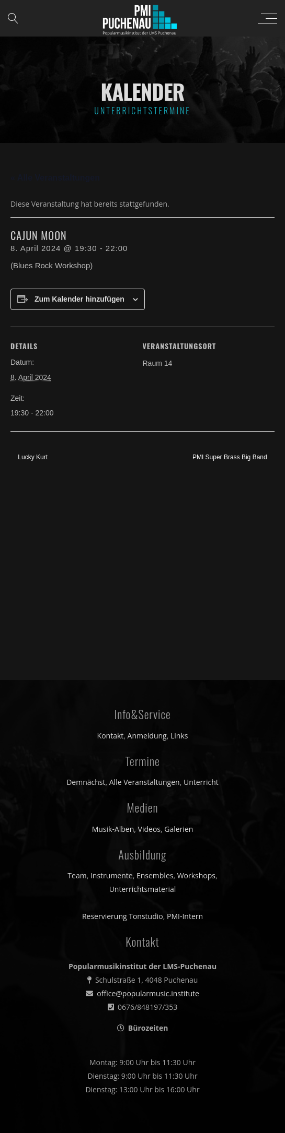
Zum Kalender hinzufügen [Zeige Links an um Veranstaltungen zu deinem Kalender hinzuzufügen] (79, 299)
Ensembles (155, 689)
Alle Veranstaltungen (144, 595)
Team (76, 689)
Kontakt (110, 548)
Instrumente (111, 689)
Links (179, 548)
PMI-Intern (185, 729)
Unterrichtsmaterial (142, 702)
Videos (149, 642)
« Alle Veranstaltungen (55, 177)
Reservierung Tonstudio (122, 729)
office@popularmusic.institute (148, 806)
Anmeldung (147, 548)
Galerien (178, 642)
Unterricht (201, 595)
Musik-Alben (113, 642)
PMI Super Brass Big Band (230, 457)
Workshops (196, 689)
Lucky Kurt (32, 457)
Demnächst (85, 595)
